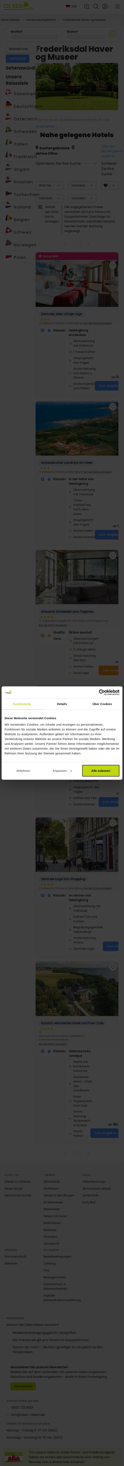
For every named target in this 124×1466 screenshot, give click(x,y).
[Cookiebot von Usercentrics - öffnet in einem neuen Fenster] (101, 692)
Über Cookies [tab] (102, 704)
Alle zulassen (100, 770)
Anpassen (62, 770)
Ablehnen (23, 770)
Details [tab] (62, 704)
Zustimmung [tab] (22, 704)
